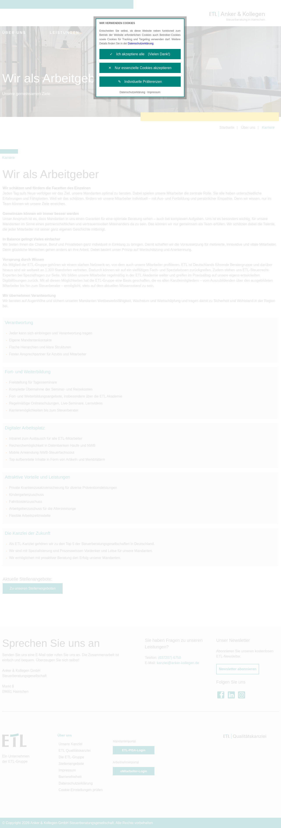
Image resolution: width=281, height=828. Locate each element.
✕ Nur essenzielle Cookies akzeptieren (139, 68)
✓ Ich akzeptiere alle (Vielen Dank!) (140, 54)
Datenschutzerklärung (141, 43)
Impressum (153, 92)
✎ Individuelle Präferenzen (140, 81)
